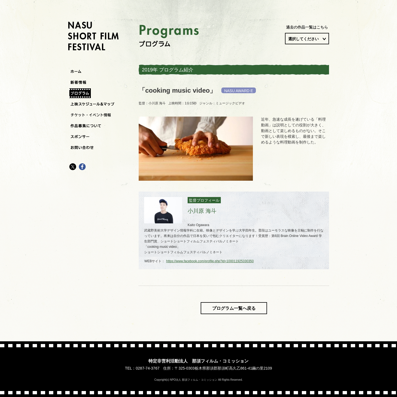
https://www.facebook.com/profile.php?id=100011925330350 (210, 261)
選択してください (303, 39)
